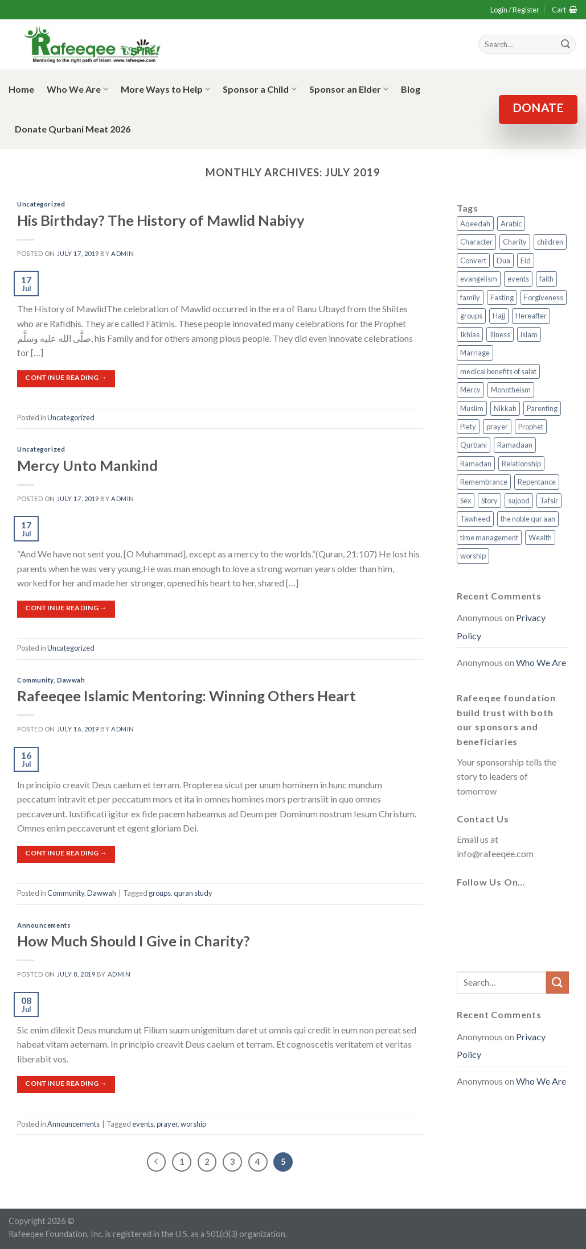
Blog (410, 89)
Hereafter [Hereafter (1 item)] (531, 315)
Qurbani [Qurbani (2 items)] (473, 444)
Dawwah (71, 680)
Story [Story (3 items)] (489, 500)
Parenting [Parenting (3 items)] (542, 408)
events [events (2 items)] (518, 278)
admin (122, 253)
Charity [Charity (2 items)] (515, 241)
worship (193, 1123)
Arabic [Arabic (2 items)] (511, 223)
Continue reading (66, 377)
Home (21, 89)
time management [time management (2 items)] (489, 537)
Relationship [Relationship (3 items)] (521, 463)
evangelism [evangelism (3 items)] (478, 278)
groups (160, 893)
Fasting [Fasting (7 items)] (502, 297)
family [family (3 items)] (470, 297)
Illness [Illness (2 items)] (500, 334)
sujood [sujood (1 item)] (519, 500)
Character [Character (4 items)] (476, 241)
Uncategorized (41, 204)
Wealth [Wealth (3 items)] (540, 537)
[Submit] (557, 982)
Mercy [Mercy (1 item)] (470, 389)
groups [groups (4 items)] (471, 315)
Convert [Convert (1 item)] (473, 260)
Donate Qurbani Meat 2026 (72, 128)
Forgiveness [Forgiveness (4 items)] (543, 297)
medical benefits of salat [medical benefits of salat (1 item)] (498, 371)
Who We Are (77, 89)
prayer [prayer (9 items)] (497, 426)
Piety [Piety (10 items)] (468, 426)
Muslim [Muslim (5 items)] (471, 408)
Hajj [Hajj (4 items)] (499, 315)
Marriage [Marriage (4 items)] (475, 352)
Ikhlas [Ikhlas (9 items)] (470, 334)
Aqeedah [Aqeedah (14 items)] (475, 223)
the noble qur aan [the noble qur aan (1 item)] (528, 518)
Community (35, 680)
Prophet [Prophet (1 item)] (530, 426)
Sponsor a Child (259, 89)
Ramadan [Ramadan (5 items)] (475, 463)
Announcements (44, 925)
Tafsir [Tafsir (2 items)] (549, 500)
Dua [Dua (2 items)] (503, 260)
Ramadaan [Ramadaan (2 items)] (514, 444)
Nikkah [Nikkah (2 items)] (505, 408)
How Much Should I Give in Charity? (133, 940)
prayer (167, 1123)
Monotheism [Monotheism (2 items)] (511, 389)
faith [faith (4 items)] (546, 278)
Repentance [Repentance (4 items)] (537, 481)
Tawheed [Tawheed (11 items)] (475, 518)
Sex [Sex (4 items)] (465, 500)
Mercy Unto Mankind (87, 465)
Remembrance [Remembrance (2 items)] (483, 481)
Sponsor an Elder (348, 89)
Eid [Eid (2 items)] (526, 260)
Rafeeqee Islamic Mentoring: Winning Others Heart (186, 695)
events (143, 1123)
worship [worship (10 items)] (473, 555)
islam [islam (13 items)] (529, 334)
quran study (193, 893)
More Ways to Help (165, 89)
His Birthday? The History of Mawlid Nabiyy (161, 220)
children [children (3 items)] (550, 241)
